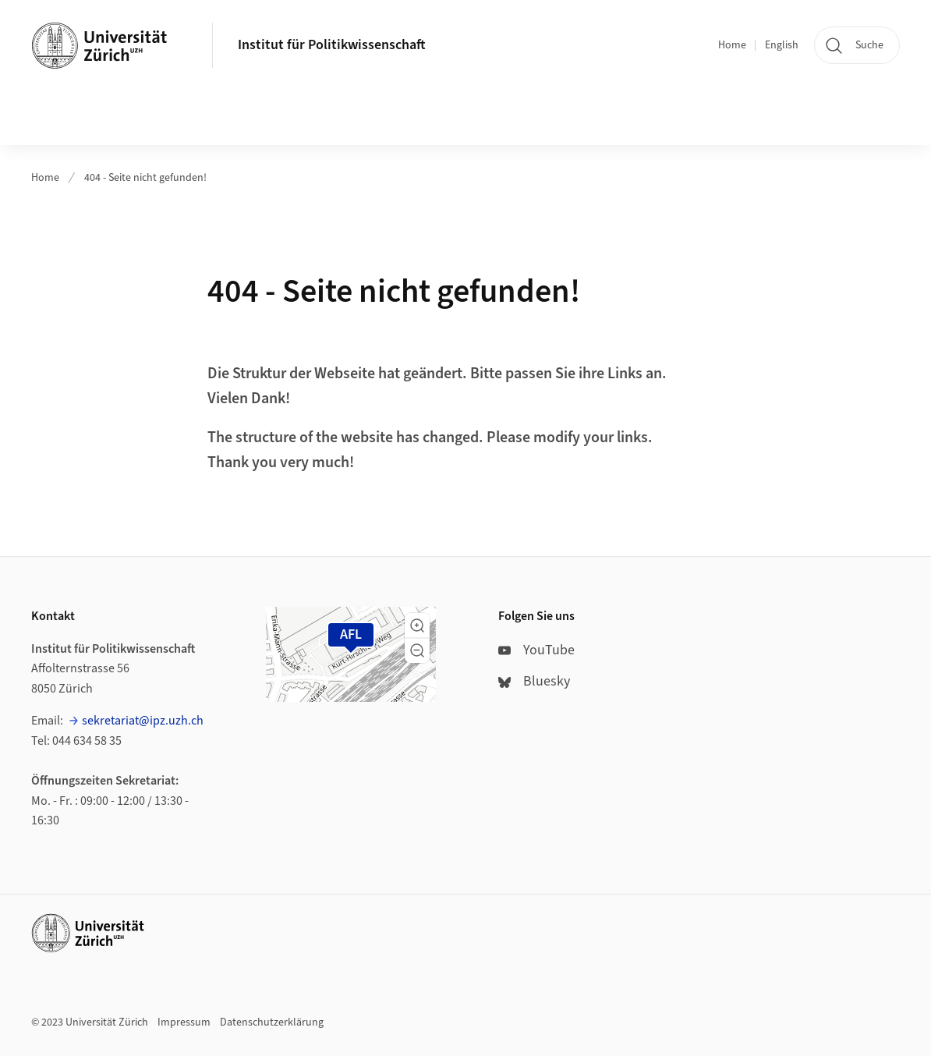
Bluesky (534, 681)
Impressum (184, 1022)
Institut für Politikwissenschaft (332, 45)
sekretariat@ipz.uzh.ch (143, 720)
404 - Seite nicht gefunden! (145, 178)
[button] (417, 625)
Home (732, 45)
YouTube (536, 650)
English (781, 45)
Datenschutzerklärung (272, 1022)
